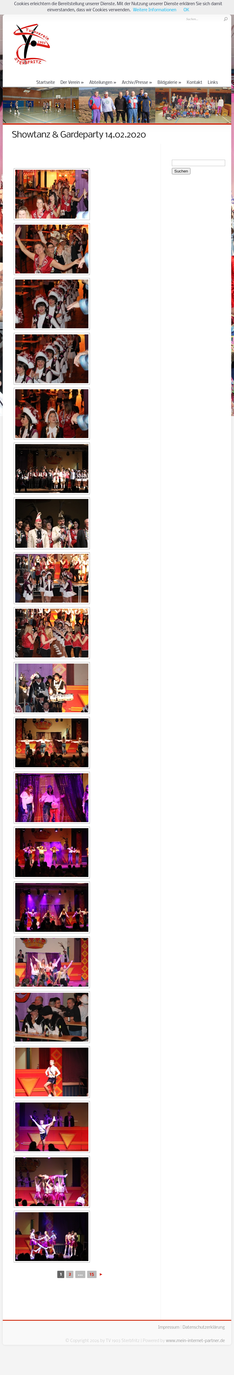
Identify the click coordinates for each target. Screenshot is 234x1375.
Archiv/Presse (137, 82)
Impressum (168, 1327)
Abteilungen (102, 82)
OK (186, 10)
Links (213, 82)
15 (92, 1274)
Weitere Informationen (154, 10)
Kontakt (194, 82)
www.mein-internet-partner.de (195, 1341)
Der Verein (72, 82)
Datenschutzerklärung (204, 1327)
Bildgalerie (169, 82)
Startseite (45, 82)
